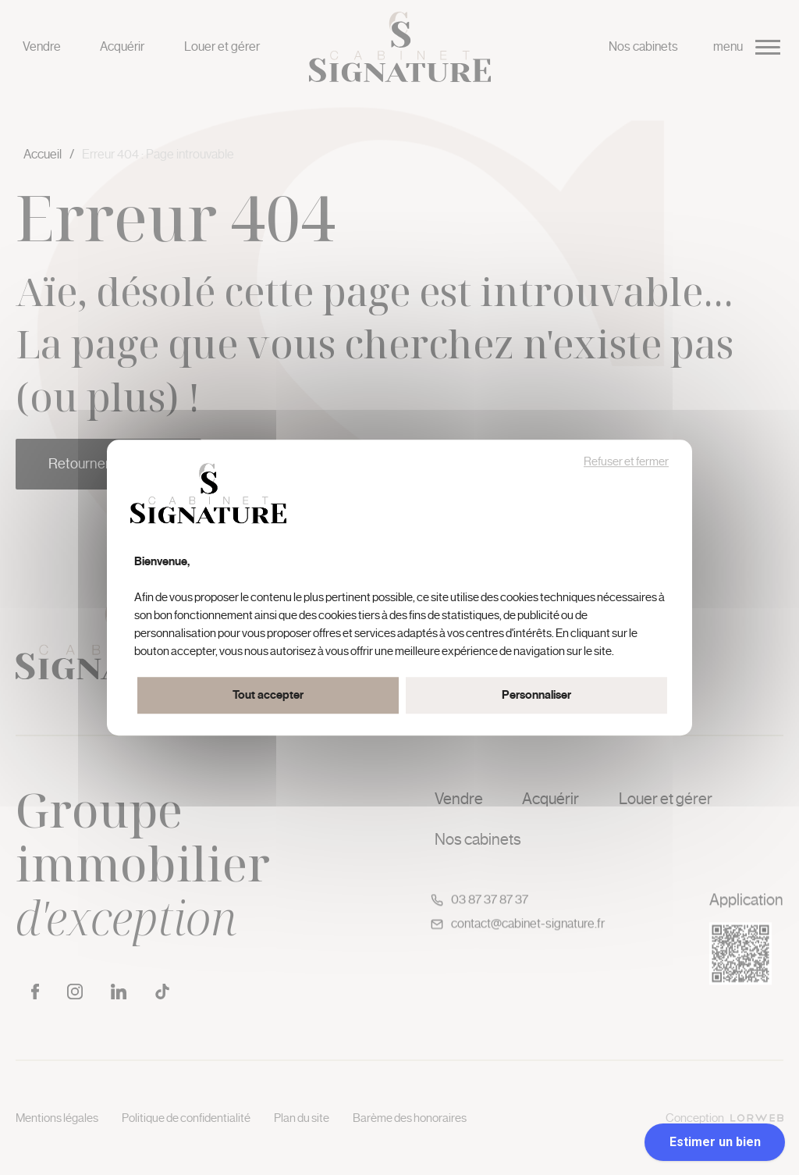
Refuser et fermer (626, 461)
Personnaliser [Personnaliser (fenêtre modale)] (536, 695)
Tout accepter (268, 695)
